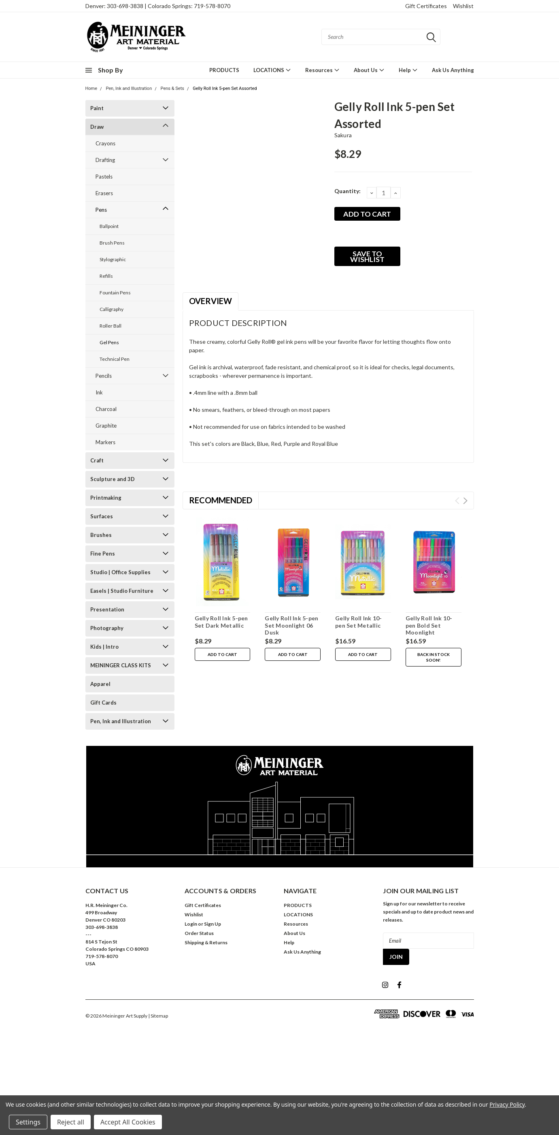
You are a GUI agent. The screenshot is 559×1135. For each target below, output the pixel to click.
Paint (97, 108)
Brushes (101, 535)
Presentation (107, 609)
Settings (28, 1122)
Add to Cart (222, 654)
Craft (97, 460)
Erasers (104, 193)
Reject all (70, 1122)
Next (465, 501)
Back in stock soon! (433, 657)
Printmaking (105, 497)
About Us (369, 69)
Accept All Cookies (127, 1122)
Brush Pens (112, 243)
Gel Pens (109, 342)
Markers (105, 442)
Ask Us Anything (453, 70)
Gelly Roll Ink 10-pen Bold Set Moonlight (429, 625)
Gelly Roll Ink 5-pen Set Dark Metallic (221, 622)
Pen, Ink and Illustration (129, 88)
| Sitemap (158, 1016)
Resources (322, 69)
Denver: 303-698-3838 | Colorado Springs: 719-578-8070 (157, 5)
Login (191, 924)
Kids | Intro (104, 646)
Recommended (220, 500)
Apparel (100, 684)
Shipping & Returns (206, 942)
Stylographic (113, 259)
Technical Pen (115, 359)
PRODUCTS (224, 70)
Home (91, 88)
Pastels (104, 176)
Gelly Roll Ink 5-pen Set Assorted (225, 88)
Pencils (104, 376)
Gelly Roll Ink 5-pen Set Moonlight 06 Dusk (291, 625)
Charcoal (106, 409)
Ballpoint (109, 226)
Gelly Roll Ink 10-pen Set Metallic (358, 622)
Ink (99, 392)
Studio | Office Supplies (120, 572)
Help (408, 69)
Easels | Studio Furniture (121, 591)
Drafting (105, 160)
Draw (97, 127)
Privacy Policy (507, 1104)
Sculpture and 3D (112, 479)
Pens (101, 210)
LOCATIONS (272, 69)
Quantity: (347, 190)
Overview (210, 301)
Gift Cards (103, 702)
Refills (106, 276)
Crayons (105, 143)
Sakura (343, 135)
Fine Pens (102, 553)
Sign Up (212, 924)
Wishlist (463, 5)
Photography (106, 628)
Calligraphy (111, 309)
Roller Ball (110, 326)
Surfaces (101, 516)
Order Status (199, 933)
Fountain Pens (115, 293)
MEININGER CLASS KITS (120, 665)
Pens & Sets (172, 88)
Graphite (106, 425)
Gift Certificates (426, 5)
